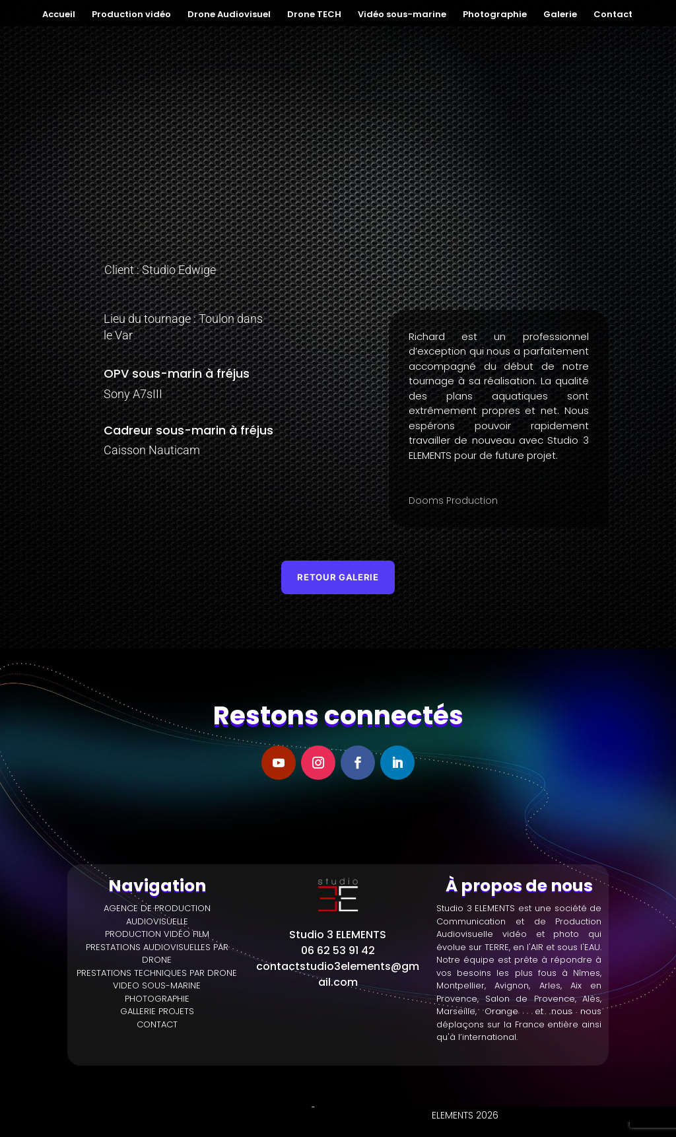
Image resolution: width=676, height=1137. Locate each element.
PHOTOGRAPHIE (157, 999)
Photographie (495, 15)
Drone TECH (314, 15)
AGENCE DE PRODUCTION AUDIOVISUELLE (157, 916)
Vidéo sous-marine (402, 15)
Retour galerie (338, 577)
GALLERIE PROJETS (157, 1012)
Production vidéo (131, 15)
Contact (612, 15)
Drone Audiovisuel (229, 15)
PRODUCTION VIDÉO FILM (157, 935)
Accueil (58, 15)
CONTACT (157, 1025)
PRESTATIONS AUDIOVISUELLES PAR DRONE (157, 954)
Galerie (560, 15)
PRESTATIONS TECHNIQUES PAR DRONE (157, 973)
